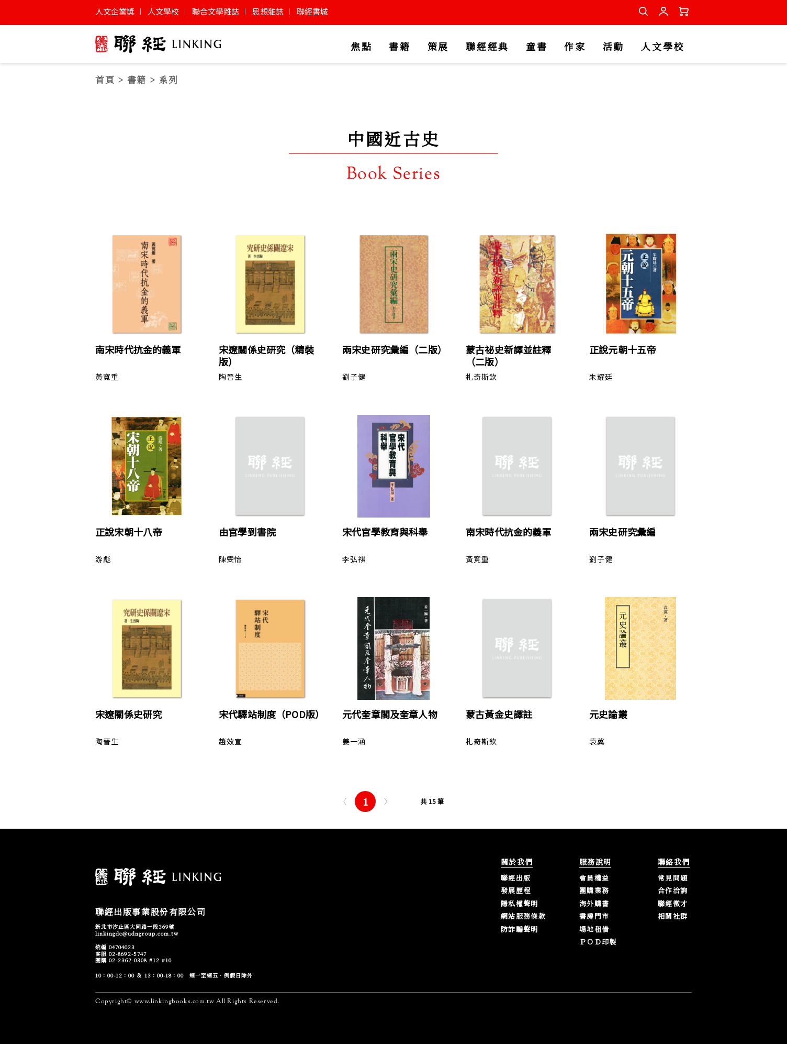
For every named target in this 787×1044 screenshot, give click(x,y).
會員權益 (594, 878)
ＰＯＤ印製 (598, 942)
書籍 (399, 47)
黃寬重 (107, 376)
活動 (613, 47)
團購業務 (594, 891)
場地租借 (594, 929)
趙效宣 (230, 741)
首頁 (105, 79)
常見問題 (673, 878)
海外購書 (594, 904)
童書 (536, 47)
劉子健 (354, 376)
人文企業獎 (114, 11)
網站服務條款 (523, 916)
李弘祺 (354, 559)
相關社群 (673, 916)
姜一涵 (354, 741)
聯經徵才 (673, 904)
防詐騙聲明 (519, 929)
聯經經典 (487, 47)
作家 (575, 47)
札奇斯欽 (481, 376)
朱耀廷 (601, 376)
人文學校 (163, 11)
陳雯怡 (230, 559)
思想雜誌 (268, 11)
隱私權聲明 (519, 904)
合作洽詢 (673, 891)
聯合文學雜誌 (215, 11)
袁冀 (597, 741)
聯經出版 (516, 878)
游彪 (103, 559)
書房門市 (594, 916)
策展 (438, 47)
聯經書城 (312, 11)
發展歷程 (516, 891)
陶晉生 (230, 376)
